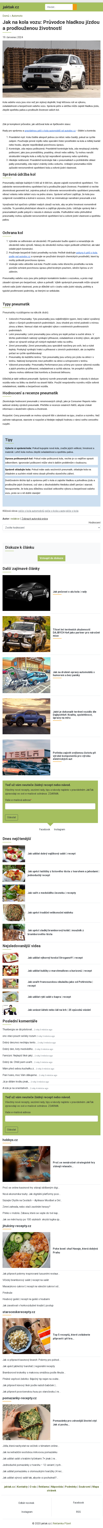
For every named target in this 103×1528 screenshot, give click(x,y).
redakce (15, 518)
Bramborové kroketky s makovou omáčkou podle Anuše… (34, 1372)
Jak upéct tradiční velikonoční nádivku (50, 912)
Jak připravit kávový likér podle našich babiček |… (30, 1385)
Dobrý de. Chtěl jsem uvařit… (18, 1062)
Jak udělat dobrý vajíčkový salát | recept (52, 853)
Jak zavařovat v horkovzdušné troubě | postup (28, 1305)
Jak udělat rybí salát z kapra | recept (49, 996)
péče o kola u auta (55, 510)
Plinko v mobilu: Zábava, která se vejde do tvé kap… (31, 1213)
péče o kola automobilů (31, 510)
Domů (6, 15)
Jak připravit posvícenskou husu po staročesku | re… (32, 1391)
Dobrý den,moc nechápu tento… (20, 1042)
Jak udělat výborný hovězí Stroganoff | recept (55, 957)
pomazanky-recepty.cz (20, 1398)
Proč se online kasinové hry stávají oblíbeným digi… (31, 1187)
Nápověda (57, 1486)
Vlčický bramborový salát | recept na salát (26, 1280)
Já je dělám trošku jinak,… (16, 1081)
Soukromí (84, 1486)
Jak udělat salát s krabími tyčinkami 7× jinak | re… (30, 1458)
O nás (33, 1486)
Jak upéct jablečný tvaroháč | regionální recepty (29, 1366)
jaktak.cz (9, 1486)
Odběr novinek (26, 1502)
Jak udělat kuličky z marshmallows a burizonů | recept (60, 970)
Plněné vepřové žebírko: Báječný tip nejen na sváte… (31, 1378)
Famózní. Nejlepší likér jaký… (18, 1055)
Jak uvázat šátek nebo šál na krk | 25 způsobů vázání (59, 1009)
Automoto (17, 15)
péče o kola (72, 510)
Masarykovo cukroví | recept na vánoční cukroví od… (31, 1286)
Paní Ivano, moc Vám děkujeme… (20, 1075)
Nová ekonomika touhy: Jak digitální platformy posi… (31, 1194)
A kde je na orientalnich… (16, 1088)
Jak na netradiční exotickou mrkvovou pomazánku (30, 1452)
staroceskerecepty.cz (19, 1312)
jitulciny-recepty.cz (17, 1226)
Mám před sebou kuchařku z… (19, 1068)
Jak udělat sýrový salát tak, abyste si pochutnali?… (30, 1477)
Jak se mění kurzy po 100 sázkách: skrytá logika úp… (32, 1219)
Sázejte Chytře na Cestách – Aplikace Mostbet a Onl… (32, 1200)
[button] (51, 68)
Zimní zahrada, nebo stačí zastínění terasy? (26, 1206)
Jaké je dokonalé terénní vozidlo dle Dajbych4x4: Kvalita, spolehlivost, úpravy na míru (74, 714)
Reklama (44, 1486)
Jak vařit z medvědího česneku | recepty (52, 892)
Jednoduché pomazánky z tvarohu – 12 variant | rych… (32, 1464)
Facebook (44, 829)
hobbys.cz (10, 1140)
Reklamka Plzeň (62, 1523)
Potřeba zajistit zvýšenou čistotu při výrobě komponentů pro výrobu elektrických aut (74, 755)
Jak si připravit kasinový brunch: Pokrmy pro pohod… (31, 1359)
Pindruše (7, 1292)
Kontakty (22, 1486)
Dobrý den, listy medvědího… (18, 1049)
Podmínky (71, 1486)
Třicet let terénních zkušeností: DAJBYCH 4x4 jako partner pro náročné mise (76, 632)
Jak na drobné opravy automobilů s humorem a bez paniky (74, 674)
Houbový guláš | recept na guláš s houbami (26, 1299)
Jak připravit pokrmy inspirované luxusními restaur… (31, 1273)
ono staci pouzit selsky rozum (19, 1035)
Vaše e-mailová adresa (17, 800)
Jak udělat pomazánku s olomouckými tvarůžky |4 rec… (33, 1471)
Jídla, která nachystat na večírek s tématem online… (31, 1445)
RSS (78, 1511)
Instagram (59, 829)
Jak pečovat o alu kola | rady (70, 591)
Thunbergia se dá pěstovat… (18, 1029)
